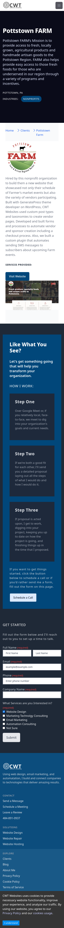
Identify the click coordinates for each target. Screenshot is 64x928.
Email (12, 661)
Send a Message (13, 801)
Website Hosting (13, 844)
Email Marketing (15, 720)
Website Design (14, 712)
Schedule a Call (23, 597)
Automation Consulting (19, 724)
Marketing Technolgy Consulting (25, 716)
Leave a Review (12, 812)
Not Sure (10, 728)
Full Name (15, 647)
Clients (7, 859)
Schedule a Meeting (15, 807)
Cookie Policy (11, 881)
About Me (9, 870)
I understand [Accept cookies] (11, 922)
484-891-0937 (11, 818)
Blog (6, 864)
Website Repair (12, 838)
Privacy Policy (12, 913)
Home (9, 130)
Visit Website (17, 276)
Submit (11, 737)
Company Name (19, 689)
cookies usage (42, 913)
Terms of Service (13, 887)
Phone (13, 675)
